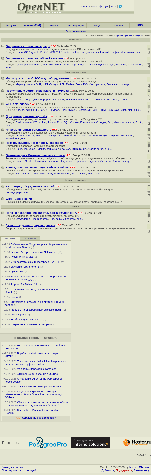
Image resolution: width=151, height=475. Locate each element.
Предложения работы (62, 218)
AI (141, 122)
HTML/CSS (106, 109)
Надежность (67, 161)
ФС (26, 52)
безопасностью (43, 132)
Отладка (101, 122)
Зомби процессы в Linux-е (26, 319)
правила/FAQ (32, 25)
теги (113, 6)
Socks (31, 148)
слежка (118, 25)
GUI (110, 122)
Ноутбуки (31, 99)
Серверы (105, 161)
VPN (52, 52)
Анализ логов (95, 148)
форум (103, 6)
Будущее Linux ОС (22, 256)
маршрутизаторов (61, 81)
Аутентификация (97, 135)
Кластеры (118, 161)
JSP (48, 109)
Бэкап (14, 297)
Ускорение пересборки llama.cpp (36, 368)
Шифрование (117, 135)
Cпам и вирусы (51, 135)
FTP (39, 52)
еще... (139, 52)
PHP (35, 109)
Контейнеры (13, 138)
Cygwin (82, 173)
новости (85, 6)
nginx (29, 109)
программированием (61, 119)
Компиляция (87, 122)
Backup (75, 52)
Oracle (28, 161)
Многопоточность (124, 122)
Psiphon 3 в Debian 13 (24, 284)
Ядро (32, 52)
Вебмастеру (142, 470)
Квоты (129, 135)
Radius (70, 84)
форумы (11, 25)
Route (66, 52)
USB (85, 99)
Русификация (106, 64)
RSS (140, 25)
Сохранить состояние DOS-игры (30, 324)
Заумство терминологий (25, 266)
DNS (45, 52)
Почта (19, 52)
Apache (20, 109)
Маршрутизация (25, 84)
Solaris (20, 161)
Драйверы (22, 64)
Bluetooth (76, 99)
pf (33, 135)
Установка (35, 64)
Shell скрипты (24, 122)
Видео (81, 64)
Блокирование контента (51, 148)
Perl (41, 109)
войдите (138, 36)
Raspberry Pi (114, 99)
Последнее (10, 238)
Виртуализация (90, 52)
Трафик (114, 52)
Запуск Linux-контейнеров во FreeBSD (40, 386)
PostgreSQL (84, 109)
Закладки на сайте (14, 467)
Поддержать (124, 470)
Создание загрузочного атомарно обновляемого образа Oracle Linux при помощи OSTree (33, 394)
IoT (91, 99)
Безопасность (115, 84)
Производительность (46, 161)
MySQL (72, 109)
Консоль (65, 64)
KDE (45, 64)
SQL (66, 122)
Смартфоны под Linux (51, 99)
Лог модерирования (17, 192)
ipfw (28, 135)
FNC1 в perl (18, 314)
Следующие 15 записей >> (39, 417)
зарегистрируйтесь (123, 36)
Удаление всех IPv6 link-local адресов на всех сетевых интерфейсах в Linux (35, 363)
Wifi (67, 99)
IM (124, 64)
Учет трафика (97, 84)
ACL (62, 84)
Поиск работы (40, 218)
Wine (90, 173)
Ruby (63, 109)
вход (97, 25)
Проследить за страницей (19, 470)
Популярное (30, 238)
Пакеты (137, 64)
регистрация (75, 25)
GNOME (54, 64)
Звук (74, 64)
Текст (119, 64)
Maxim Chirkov (139, 467)
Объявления (23, 218)
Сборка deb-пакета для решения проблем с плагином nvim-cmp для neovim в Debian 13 (36, 404)
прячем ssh (17, 271)
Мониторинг (128, 52)
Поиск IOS (81, 84)
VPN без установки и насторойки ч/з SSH (35, 261)
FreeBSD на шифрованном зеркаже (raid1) (36, 309)
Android (20, 99)
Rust (59, 122)
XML (130, 109)
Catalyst (53, 84)
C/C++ (36, 122)
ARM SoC (100, 99)
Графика (92, 64)
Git (137, 122)
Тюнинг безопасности (73, 135)
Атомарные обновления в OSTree (37, 373)
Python (55, 109)
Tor (25, 148)
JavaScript (120, 109)
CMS (95, 109)
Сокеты (74, 122)
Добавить (51, 337)
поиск (54, 25)
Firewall (104, 52)
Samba (20, 173)
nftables (20, 135)
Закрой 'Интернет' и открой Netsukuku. (34, 252)
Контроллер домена (37, 173)
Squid (19, 148)
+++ (94, 6)
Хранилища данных (87, 161)
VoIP (58, 52)
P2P (129, 64)
